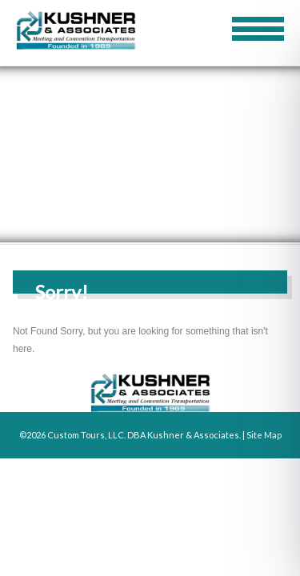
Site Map (264, 435)
